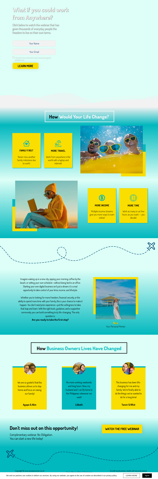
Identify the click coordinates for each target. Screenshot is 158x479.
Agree (147, 476)
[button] (122, 429)
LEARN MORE (26, 66)
